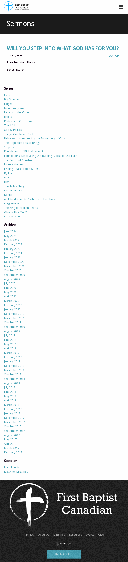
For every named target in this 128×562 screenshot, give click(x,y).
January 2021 (12, 257)
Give (101, 534)
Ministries (59, 534)
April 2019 (10, 348)
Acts (6, 177)
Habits (8, 117)
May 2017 (10, 439)
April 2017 (10, 444)
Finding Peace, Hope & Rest (22, 169)
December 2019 (14, 314)
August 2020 (12, 279)
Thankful (9, 125)
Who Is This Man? (15, 212)
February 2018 (13, 409)
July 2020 (9, 283)
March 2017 (11, 448)
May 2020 (10, 292)
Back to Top (64, 554)
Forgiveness (11, 203)
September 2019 (14, 327)
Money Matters (14, 164)
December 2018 (14, 366)
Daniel (8, 195)
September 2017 (14, 431)
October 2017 (12, 426)
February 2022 (13, 244)
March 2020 (11, 301)
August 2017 (12, 435)
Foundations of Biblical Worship (24, 151)
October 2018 (12, 374)
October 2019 (12, 322)
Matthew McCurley (16, 472)
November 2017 (14, 422)
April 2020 (10, 296)
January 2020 (12, 309)
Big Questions (13, 99)
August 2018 (12, 383)
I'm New (29, 534)
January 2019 (12, 361)
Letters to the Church (17, 112)
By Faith (9, 173)
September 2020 (14, 275)
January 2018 (12, 413)
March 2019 (11, 353)
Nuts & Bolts (12, 216)
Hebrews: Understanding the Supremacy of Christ (35, 138)
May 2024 (10, 236)
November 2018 (14, 370)
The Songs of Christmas (19, 160)
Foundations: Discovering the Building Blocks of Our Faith (40, 156)
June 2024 (10, 231)
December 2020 (14, 262)
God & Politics (13, 130)
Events (90, 534)
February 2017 (13, 452)
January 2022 (12, 249)
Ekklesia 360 (63, 544)
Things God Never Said (18, 134)
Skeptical (9, 147)
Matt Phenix (11, 467)
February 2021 (13, 253)
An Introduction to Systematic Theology (29, 199)
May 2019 (10, 344)
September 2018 (14, 379)
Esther (8, 95)
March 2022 (11, 240)
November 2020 (14, 266)
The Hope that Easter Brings (22, 143)
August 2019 (12, 331)
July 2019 (9, 335)
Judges (8, 104)
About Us (43, 534)
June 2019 (10, 340)
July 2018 (9, 387)
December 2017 (14, 418)
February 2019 (13, 357)
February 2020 (13, 305)
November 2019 (14, 318)
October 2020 (12, 270)
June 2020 (10, 288)
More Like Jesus (14, 108)
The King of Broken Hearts (21, 208)
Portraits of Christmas (18, 121)
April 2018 (10, 400)
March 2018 (11, 405)
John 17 (9, 182)
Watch (114, 55)
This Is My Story (14, 186)
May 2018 (10, 396)
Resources (75, 534)
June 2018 (10, 392)
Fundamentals (13, 190)
